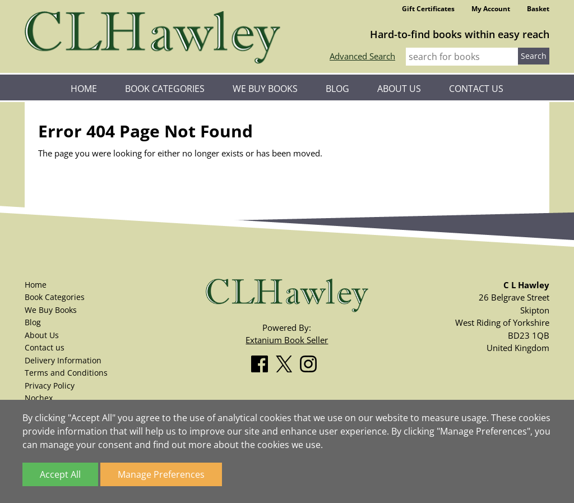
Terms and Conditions (66, 372)
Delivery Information (63, 360)
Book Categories (165, 88)
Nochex (39, 398)
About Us (399, 88)
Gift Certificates (428, 8)
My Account (490, 8)
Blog (337, 88)
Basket (538, 8)
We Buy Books (265, 88)
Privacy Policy (50, 385)
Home (84, 88)
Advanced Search (362, 56)
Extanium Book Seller (287, 339)
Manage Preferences (161, 474)
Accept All (60, 474)
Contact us (476, 88)
